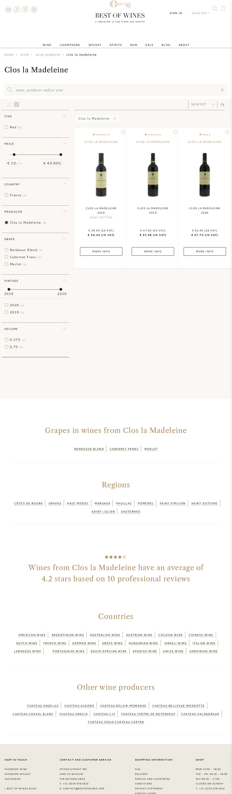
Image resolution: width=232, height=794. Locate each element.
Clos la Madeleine (28, 222)
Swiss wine (173, 636)
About (171, 41)
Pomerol (146, 499)
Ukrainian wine (203, 636)
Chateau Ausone (79, 687)
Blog (157, 41)
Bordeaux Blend (26, 250)
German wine (84, 630)
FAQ (16, 9)
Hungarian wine (143, 630)
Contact (8, 9)
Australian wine (105, 625)
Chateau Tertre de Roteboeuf (148, 693)
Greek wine (112, 630)
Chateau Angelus (43, 687)
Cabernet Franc (26, 257)
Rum (132, 41)
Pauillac (124, 499)
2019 (17, 312)
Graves (55, 499)
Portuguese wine (69, 636)
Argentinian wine (67, 625)
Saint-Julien (103, 504)
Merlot (18, 264)
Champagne (79, 41)
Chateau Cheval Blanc (32, 693)
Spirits (117, 41)
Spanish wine (145, 636)
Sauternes (130, 504)
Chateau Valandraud (200, 693)
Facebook (25, 9)
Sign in (179, 9)
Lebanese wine (27, 636)
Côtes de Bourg (28, 499)
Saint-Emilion (173, 499)
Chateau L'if (104, 693)
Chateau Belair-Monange (123, 687)
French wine (55, 630)
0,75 (16, 347)
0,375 (18, 340)
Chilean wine (170, 625)
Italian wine (204, 630)
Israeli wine (175, 630)
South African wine (108, 636)
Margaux (102, 499)
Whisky (100, 41)
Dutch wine (27, 630)
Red (16, 127)
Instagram (34, 9)
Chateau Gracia (73, 693)
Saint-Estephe (204, 499)
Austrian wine (139, 625)
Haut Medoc (78, 499)
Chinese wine (201, 625)
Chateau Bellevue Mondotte (178, 687)
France (18, 195)
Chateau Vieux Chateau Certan (116, 698)
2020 (17, 305)
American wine (32, 625)
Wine (59, 41)
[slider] (14, 154)
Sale (144, 41)
